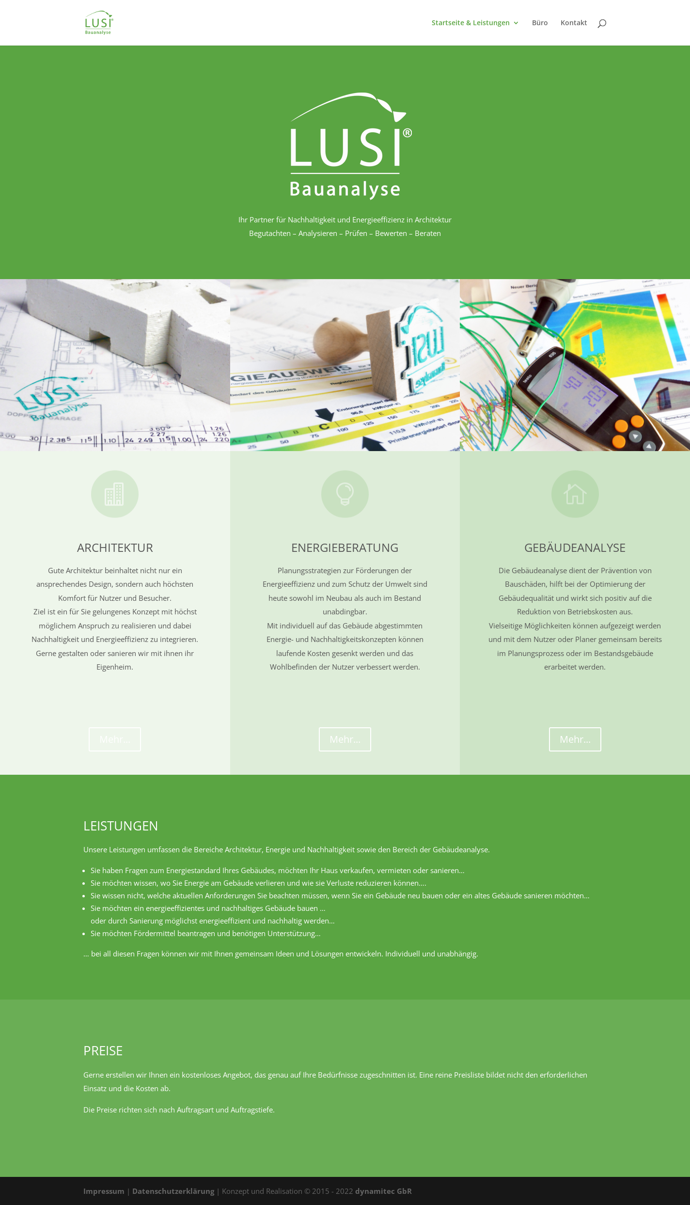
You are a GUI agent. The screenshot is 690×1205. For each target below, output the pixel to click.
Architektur (115, 547)
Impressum (104, 1191)
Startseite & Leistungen (471, 23)
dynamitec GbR (383, 1191)
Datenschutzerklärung (173, 1191)
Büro (540, 23)
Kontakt (574, 23)
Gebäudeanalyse (575, 547)
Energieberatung (344, 547)
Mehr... (114, 739)
